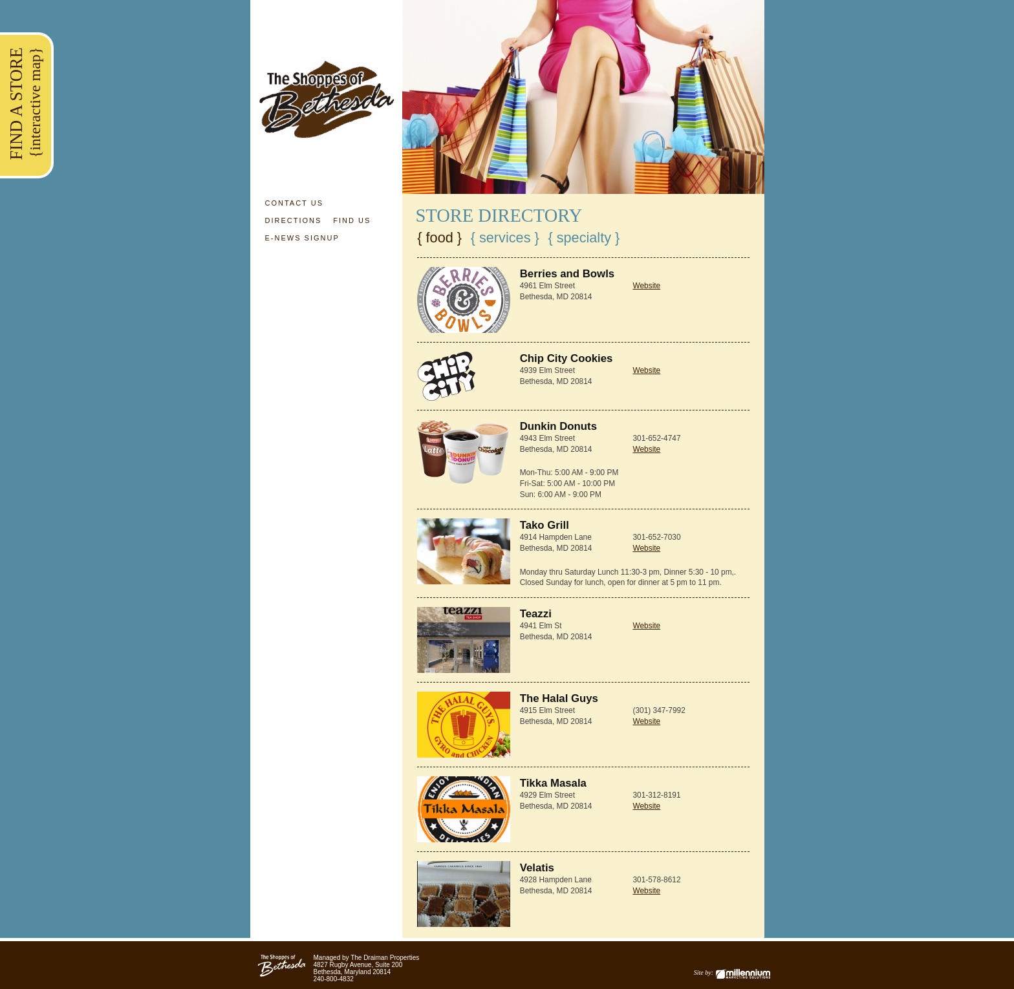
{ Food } (439, 237)
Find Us (352, 220)
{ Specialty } (584, 237)
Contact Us (293, 203)
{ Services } (505, 237)
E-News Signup (301, 238)
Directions (292, 220)
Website (646, 285)
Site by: (732, 972)
